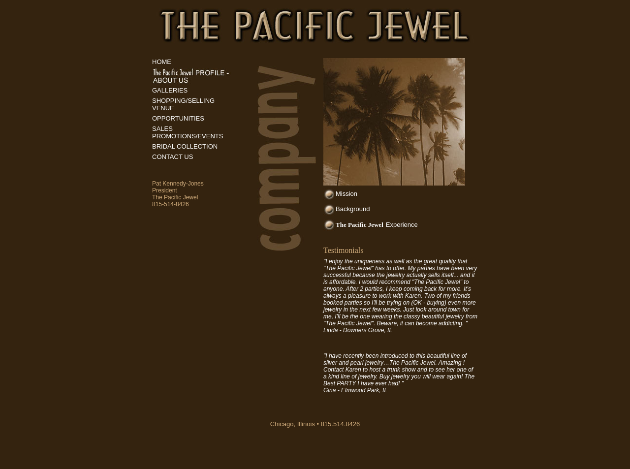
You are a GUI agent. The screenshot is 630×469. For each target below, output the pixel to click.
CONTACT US (172, 156)
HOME (161, 61)
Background (353, 209)
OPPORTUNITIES (178, 118)
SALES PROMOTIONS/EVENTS (187, 132)
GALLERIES (170, 90)
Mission (346, 193)
